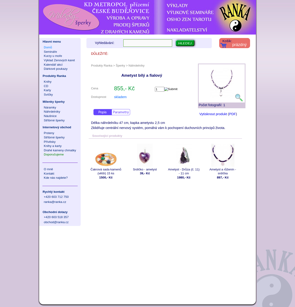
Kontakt (49, 173)
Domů (48, 47)
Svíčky (48, 94)
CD (46, 86)
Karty (47, 90)
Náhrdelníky (52, 111)
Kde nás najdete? (56, 177)
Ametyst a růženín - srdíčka (222, 159)
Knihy (47, 81)
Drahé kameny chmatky (60, 150)
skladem (120, 97)
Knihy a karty (53, 146)
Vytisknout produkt (213, 114)
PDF (232, 114)
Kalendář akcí (53, 64)
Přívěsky (50, 141)
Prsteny (49, 133)
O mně (48, 169)
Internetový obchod (57, 127)
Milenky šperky (54, 101)
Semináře (50, 51)
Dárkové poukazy (56, 68)
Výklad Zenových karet (59, 60)
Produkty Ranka (54, 76)
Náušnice (50, 116)
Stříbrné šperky (54, 120)
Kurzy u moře (53, 56)
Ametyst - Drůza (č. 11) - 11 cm (184, 159)
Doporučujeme (54, 154)
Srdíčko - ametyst (145, 157)
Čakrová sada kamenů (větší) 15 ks (106, 159)
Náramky (50, 107)
